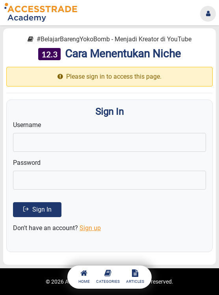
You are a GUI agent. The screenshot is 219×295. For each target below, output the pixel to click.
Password (27, 162)
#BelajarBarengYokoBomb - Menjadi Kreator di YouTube (109, 39)
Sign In (37, 209)
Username (27, 125)
